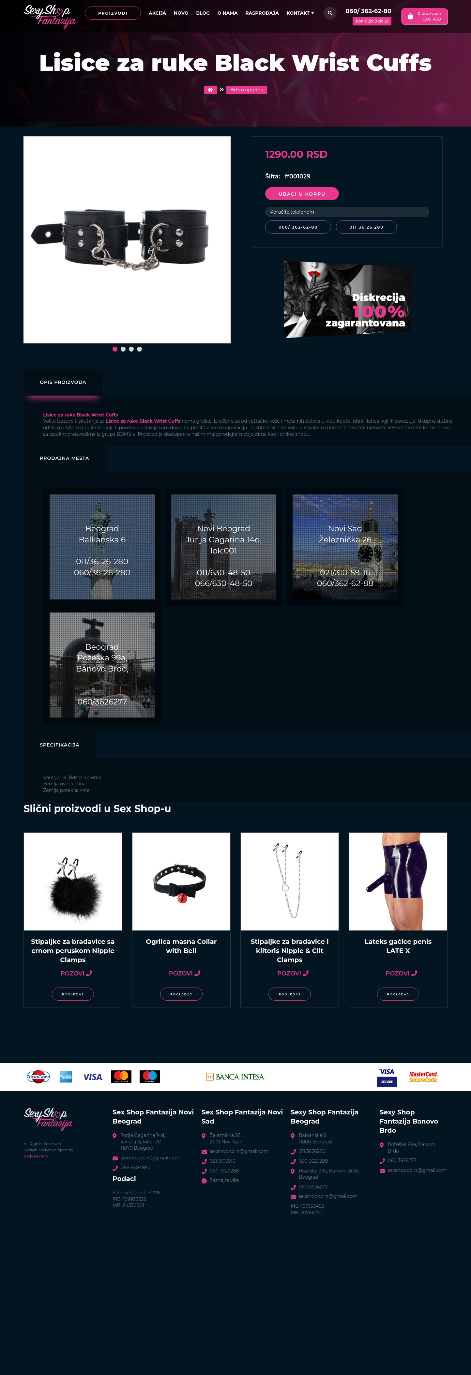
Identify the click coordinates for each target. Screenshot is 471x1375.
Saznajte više (224, 1180)
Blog (203, 13)
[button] (115, 349)
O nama (228, 13)
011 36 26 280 (368, 227)
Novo (181, 13)
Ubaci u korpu (302, 194)
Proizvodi (113, 13)
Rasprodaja (262, 13)
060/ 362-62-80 (368, 11)
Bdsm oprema (246, 90)
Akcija (157, 13)
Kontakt (300, 13)
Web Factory (35, 1156)
